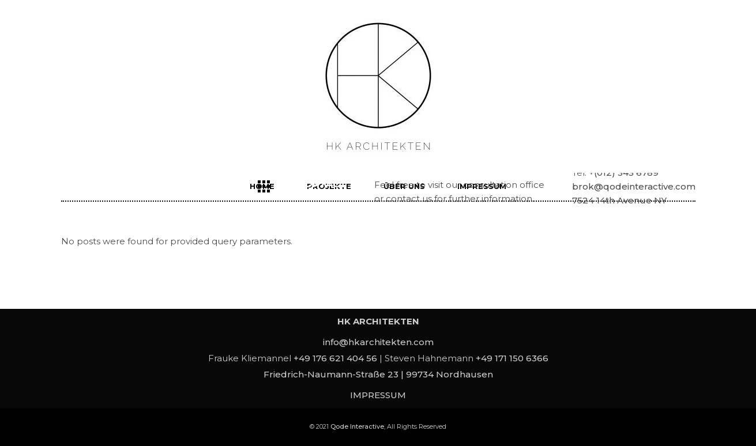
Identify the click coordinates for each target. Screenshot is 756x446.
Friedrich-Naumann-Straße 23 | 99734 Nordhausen (378, 374)
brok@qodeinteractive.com (633, 186)
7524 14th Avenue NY (619, 200)
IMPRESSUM (378, 395)
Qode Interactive (357, 426)
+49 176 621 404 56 (335, 358)
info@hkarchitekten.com (378, 342)
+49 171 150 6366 (512, 358)
